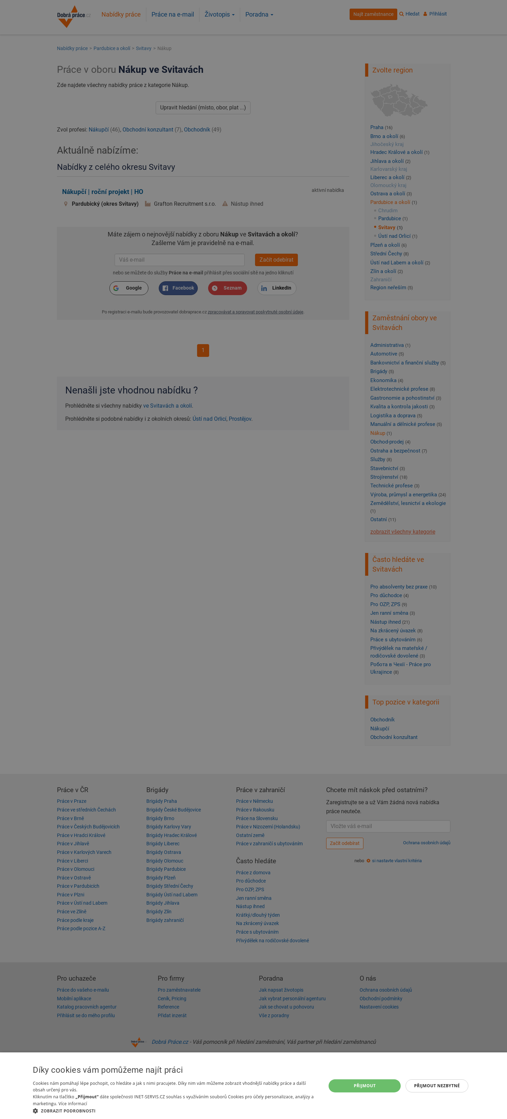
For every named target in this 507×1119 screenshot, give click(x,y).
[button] (175, 1110)
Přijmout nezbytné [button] (437, 1086)
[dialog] (253, 1085)
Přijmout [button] (365, 1086)
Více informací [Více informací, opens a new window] (72, 1104)
